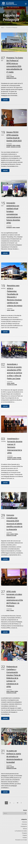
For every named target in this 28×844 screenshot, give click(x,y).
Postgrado (18, 145)
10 (17, 802)
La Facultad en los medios (21, 830)
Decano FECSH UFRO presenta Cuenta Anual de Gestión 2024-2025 (14, 136)
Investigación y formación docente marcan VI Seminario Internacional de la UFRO (14, 446)
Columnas (24, 822)
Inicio (2, 27)
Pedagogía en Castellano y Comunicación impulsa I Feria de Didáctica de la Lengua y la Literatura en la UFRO (13, 677)
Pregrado (12, 76)
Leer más (5, 99)
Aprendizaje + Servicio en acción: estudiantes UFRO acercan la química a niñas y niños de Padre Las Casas (14, 371)
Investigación (9, 145)
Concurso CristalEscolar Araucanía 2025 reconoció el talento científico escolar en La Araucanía (14, 522)
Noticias (8, 76)
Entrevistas (24, 824)
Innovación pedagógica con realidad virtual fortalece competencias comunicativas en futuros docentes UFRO (13, 213)
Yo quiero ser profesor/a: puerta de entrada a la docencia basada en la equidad (14, 756)
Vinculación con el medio (11, 78)
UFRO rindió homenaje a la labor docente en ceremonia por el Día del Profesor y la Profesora (14, 598)
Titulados (16, 534)
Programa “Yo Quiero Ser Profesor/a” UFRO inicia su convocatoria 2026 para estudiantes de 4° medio (14, 65)
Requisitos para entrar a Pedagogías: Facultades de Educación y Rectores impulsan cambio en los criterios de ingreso (14, 296)
